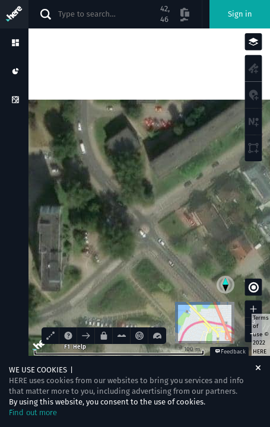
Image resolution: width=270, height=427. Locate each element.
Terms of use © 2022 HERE (261, 334)
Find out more (33, 412)
